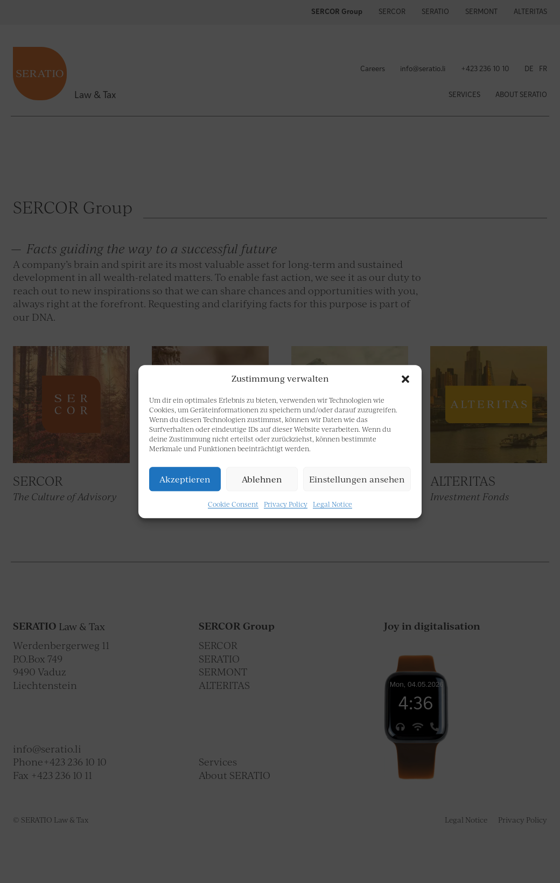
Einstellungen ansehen (357, 479)
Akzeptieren (185, 479)
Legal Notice (332, 504)
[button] (405, 379)
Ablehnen (262, 479)
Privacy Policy (285, 504)
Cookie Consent (233, 504)
